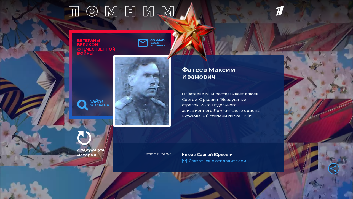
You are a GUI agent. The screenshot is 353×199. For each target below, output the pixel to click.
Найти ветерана (99, 103)
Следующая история (90, 152)
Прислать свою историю (157, 43)
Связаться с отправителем (217, 160)
